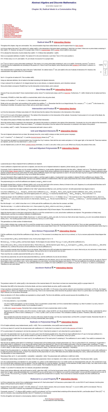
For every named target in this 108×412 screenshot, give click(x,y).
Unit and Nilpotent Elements (12, 29)
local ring (67, 93)
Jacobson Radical (9, 34)
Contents (57, 399)
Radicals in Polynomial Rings (12, 35)
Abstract (36, 2)
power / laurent (13, 171)
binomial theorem (36, 137)
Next (61, 399)
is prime (57, 50)
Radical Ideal (8, 24)
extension (73, 328)
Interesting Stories (62, 42)
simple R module (16, 308)
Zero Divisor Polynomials (11, 32)
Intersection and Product (11, 27)
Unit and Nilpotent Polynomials (13, 31)
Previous (51, 399)
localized (3, 290)
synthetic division (31, 144)
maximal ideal (46, 50)
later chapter (79, 45)
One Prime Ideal (9, 26)
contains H (76, 65)
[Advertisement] (54, 15)
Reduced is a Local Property (12, 37)
